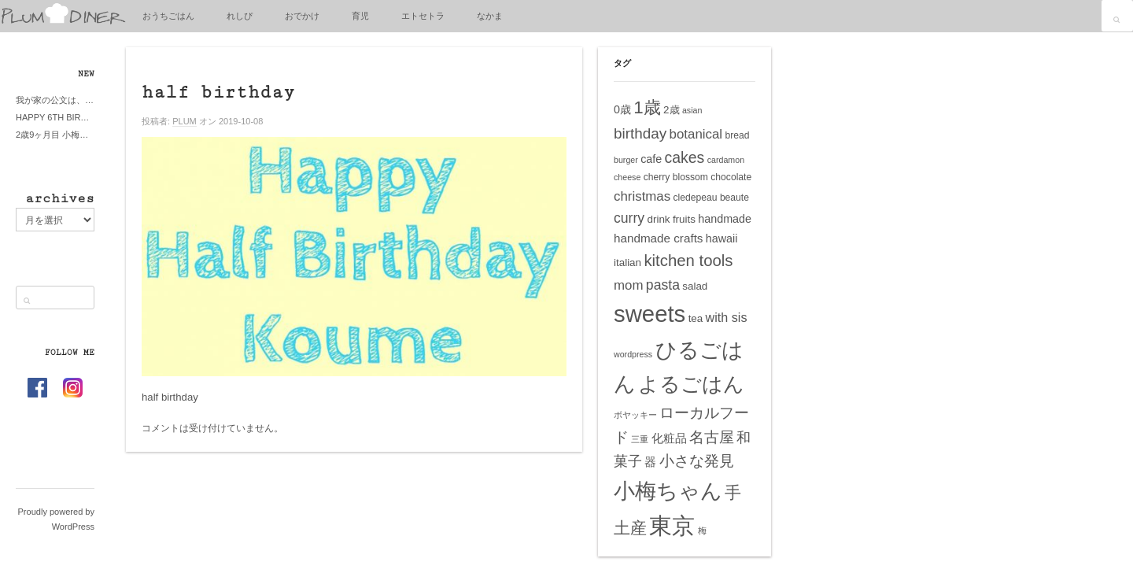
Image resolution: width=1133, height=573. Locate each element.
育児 (360, 15)
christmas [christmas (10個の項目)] (642, 196)
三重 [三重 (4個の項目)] (639, 439)
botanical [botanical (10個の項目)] (696, 134)
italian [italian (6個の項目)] (627, 262)
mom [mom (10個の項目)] (629, 285)
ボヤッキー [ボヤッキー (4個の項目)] (635, 415)
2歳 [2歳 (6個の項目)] (671, 110)
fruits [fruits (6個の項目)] (684, 219)
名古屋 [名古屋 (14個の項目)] (711, 436)
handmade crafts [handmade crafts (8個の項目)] (658, 238)
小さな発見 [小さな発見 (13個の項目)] (696, 461)
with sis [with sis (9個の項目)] (726, 317)
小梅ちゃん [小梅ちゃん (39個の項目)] (668, 491)
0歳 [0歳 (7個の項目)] (622, 109)
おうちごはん (168, 15)
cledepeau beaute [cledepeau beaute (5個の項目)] (711, 197)
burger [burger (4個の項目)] (626, 160)
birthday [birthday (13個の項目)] (640, 133)
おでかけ (302, 15)
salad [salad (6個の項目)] (694, 286)
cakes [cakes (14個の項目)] (685, 157)
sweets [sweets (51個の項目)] (649, 314)
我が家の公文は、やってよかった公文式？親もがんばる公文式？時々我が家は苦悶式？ (55, 100)
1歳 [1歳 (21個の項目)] (646, 107)
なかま (490, 15)
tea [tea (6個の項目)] (695, 318)
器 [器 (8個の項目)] (650, 461)
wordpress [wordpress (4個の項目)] (633, 354)
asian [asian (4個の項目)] (692, 110)
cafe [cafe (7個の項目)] (651, 159)
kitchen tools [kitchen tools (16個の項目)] (688, 260)
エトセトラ (423, 15)
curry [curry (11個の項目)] (629, 218)
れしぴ (240, 15)
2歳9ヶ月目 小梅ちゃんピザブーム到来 (55, 134)
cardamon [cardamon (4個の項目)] (725, 160)
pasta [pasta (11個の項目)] (663, 285)
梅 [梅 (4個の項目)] (702, 530)
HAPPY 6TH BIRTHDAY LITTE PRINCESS (55, 117)
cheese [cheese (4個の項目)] (627, 177)
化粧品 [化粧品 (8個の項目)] (669, 438)
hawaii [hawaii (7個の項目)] (722, 238)
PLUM (184, 121)
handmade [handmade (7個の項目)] (724, 219)
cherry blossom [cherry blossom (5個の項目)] (676, 177)
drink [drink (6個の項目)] (658, 219)
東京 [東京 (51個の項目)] (672, 525)
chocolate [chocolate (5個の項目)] (730, 177)
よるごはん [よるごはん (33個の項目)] (691, 384)
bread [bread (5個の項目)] (737, 135)
